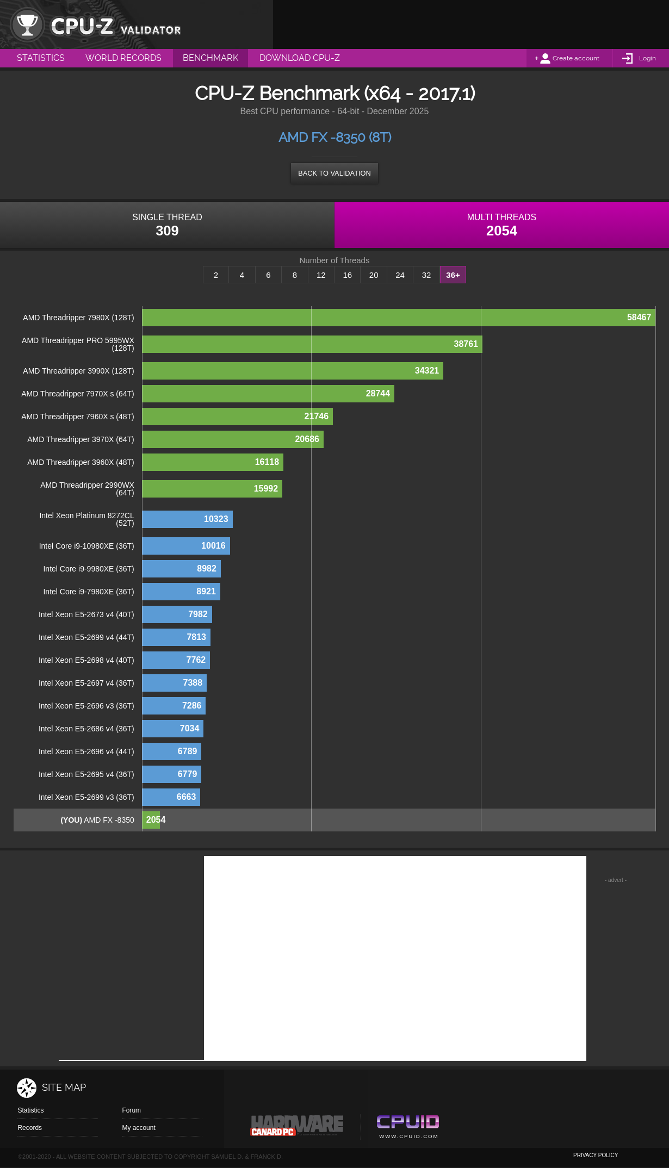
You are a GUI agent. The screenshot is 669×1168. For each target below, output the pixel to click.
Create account (576, 58)
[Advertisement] (471, 24)
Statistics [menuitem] (41, 58)
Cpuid (407, 1128)
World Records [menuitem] (123, 58)
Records (29, 1128)
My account (138, 1128)
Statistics (30, 1110)
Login (647, 58)
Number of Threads (335, 260)
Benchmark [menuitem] (210, 58)
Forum (131, 1110)
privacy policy (595, 1155)
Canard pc (297, 1128)
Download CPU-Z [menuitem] (299, 58)
